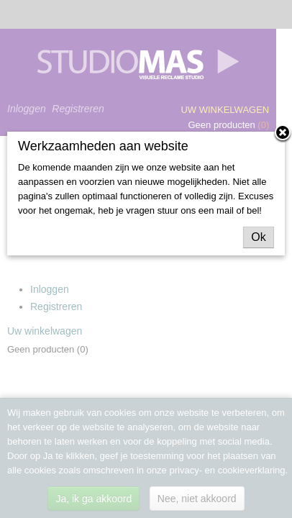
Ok (258, 237)
